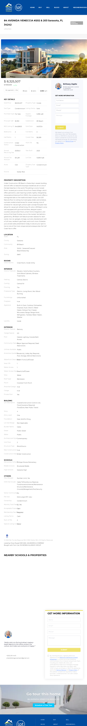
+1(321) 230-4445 (68, 90)
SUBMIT (64, 650)
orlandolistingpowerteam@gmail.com (17, 658)
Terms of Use (69, 141)
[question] (67, 118)
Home (32, 7)
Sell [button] (48, 7)
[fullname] (67, 100)
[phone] (67, 110)
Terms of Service (61, 670)
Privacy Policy (59, 143)
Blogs (56, 7)
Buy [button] (40, 7)
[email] (67, 105)
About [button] (66, 7)
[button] (46, 719)
